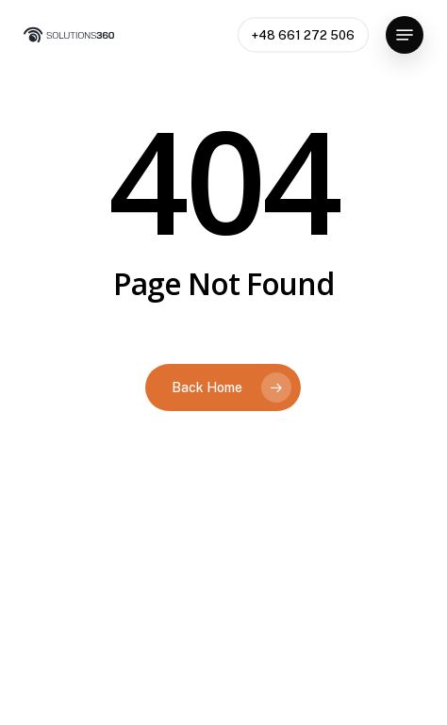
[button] (404, 34)
